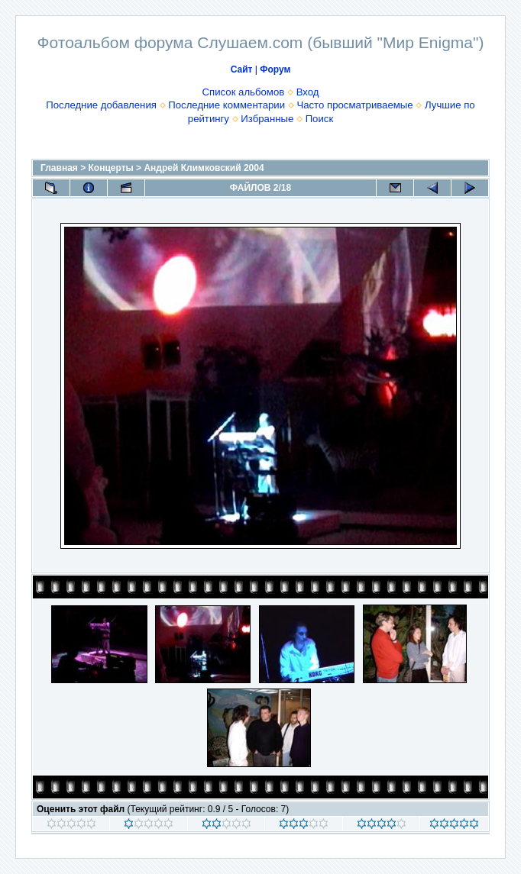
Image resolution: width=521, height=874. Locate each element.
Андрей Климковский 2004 (204, 168)
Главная (59, 168)
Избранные (267, 118)
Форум (275, 69)
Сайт (242, 69)
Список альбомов (243, 92)
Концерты (111, 168)
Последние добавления (101, 105)
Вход (307, 92)
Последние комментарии (226, 105)
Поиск (320, 118)
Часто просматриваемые (354, 105)
